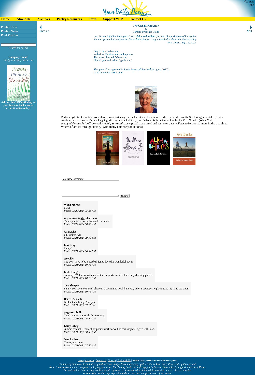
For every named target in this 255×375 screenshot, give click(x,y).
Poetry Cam (9, 27)
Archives (43, 19)
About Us (23, 19)
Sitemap (112, 360)
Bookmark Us (124, 360)
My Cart (249, 1)
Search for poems (18, 47)
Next (249, 29)
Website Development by (154, 360)
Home (5, 19)
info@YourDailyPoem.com (18, 60)
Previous (44, 29)
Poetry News (9, 31)
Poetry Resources (69, 19)
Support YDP (113, 19)
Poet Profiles (9, 35)
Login (251, 4)
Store (92, 19)
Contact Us (138, 19)
